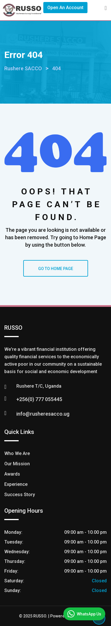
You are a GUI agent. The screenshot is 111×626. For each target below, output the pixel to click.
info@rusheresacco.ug (42, 414)
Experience (16, 484)
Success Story (19, 494)
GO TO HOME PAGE (55, 268)
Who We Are (17, 453)
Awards (12, 474)
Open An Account (65, 7)
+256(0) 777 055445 (39, 399)
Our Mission (17, 463)
